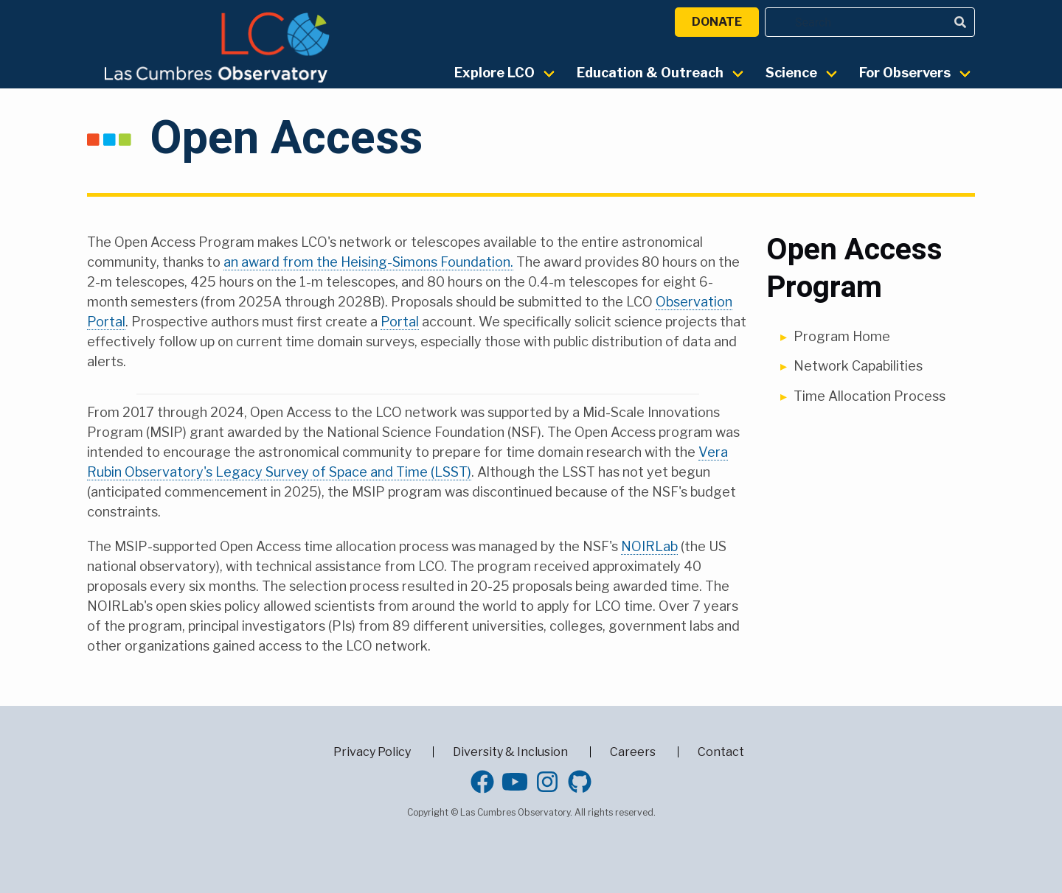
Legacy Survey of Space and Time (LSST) (343, 472)
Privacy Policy (372, 752)
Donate (717, 22)
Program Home (842, 336)
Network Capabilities (858, 366)
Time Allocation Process (869, 396)
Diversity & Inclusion (510, 752)
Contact (721, 752)
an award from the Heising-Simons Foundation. (368, 262)
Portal (400, 321)
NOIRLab (649, 546)
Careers (633, 752)
